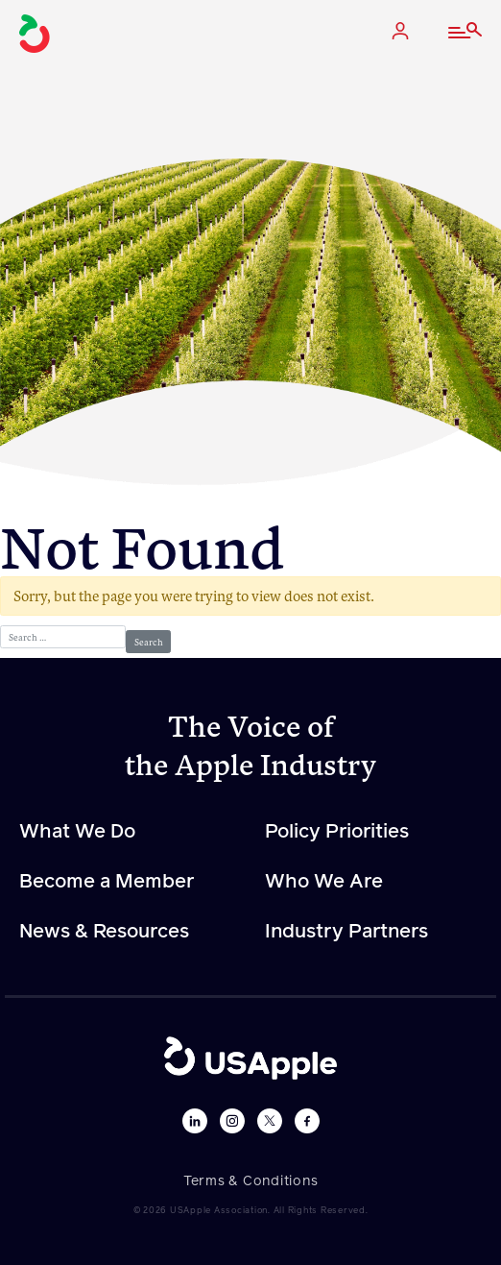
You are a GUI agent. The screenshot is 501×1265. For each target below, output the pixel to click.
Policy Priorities (337, 831)
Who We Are (324, 881)
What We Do (77, 831)
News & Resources (104, 931)
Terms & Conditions (251, 1181)
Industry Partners (346, 931)
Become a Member (106, 881)
